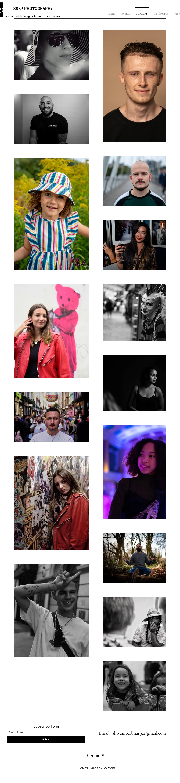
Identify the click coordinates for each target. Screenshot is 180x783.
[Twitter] (92, 756)
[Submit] (46, 739)
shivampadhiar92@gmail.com (23, 16)
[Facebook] (87, 756)
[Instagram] (103, 756)
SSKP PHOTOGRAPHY (29, 8)
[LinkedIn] (97, 756)
